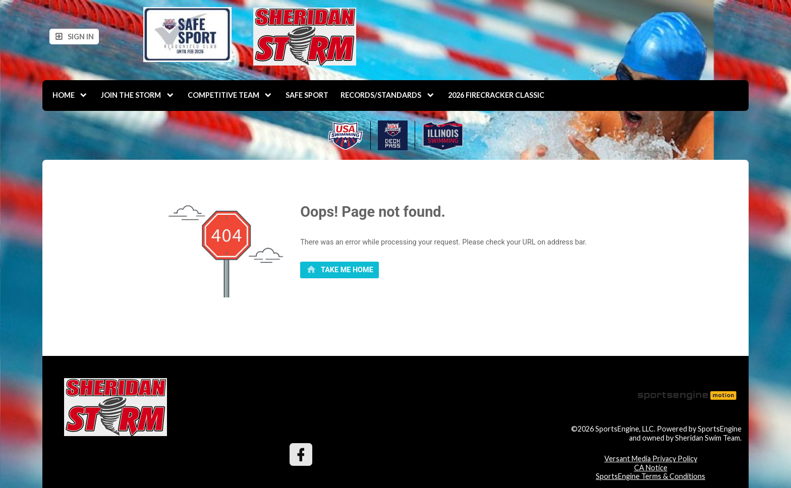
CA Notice (650, 467)
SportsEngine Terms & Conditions (650, 476)
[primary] (339, 270)
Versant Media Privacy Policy (650, 458)
